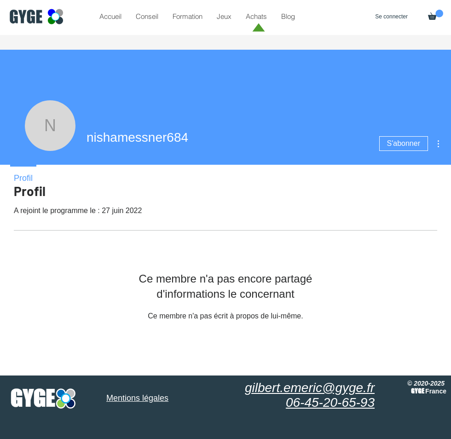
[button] (435, 15)
